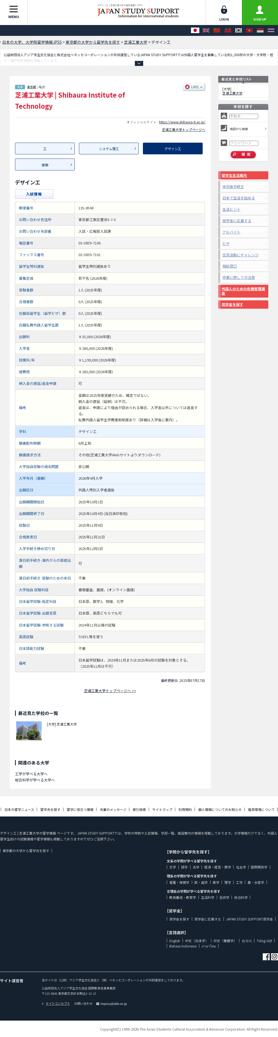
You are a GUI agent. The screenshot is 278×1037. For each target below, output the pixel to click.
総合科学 (241, 897)
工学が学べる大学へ (31, 773)
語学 (184, 867)
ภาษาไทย (209, 946)
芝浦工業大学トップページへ (183, 129)
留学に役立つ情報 (80, 809)
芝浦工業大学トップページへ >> (110, 690)
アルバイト (231, 232)
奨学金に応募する (236, 220)
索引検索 (139, 809)
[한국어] (238, 30)
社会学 (241, 867)
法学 (196, 867)
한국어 (247, 940)
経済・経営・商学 (217, 867)
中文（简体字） (197, 940)
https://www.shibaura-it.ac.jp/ (182, 122)
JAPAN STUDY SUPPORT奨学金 (249, 919)
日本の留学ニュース (19, 809)
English (174, 940)
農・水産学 (255, 882)
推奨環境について (261, 809)
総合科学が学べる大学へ (35, 780)
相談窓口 (229, 266)
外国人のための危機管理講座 (243, 291)
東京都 (31, 87)
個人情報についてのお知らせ (220, 809)
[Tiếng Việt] (249, 30)
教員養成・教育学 (182, 897)
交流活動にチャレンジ (240, 255)
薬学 (216, 882)
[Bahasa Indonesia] (260, 30)
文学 (172, 867)
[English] (206, 30)
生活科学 (207, 897)
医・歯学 (201, 882)
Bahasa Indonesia (183, 946)
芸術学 (224, 897)
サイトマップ (162, 809)
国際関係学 (259, 867)
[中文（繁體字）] (228, 30)
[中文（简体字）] (217, 30)
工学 (239, 882)
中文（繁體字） (225, 940)
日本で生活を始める (238, 198)
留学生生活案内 (234, 175)
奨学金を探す (232, 304)
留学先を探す (50, 809)
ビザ (226, 243)
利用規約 (185, 809)
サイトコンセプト (56, 1003)
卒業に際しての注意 (238, 277)
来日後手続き (233, 186)
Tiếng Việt (264, 940)
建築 (45, 164)
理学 (227, 882)
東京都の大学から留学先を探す (26, 850)
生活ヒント (231, 209)
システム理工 (109, 148)
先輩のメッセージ (113, 809)
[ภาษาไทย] (271, 30)
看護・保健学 (179, 882)
